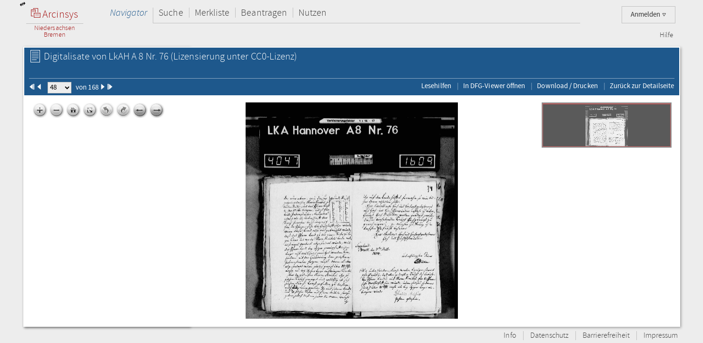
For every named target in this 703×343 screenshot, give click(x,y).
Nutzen (312, 13)
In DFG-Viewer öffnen (494, 86)
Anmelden (648, 14)
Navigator (129, 13)
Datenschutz (549, 335)
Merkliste (212, 13)
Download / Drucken (567, 86)
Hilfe (666, 35)
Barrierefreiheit (606, 335)
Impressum (661, 335)
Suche (170, 13)
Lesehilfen (436, 86)
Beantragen (264, 13)
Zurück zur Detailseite (642, 86)
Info (510, 335)
